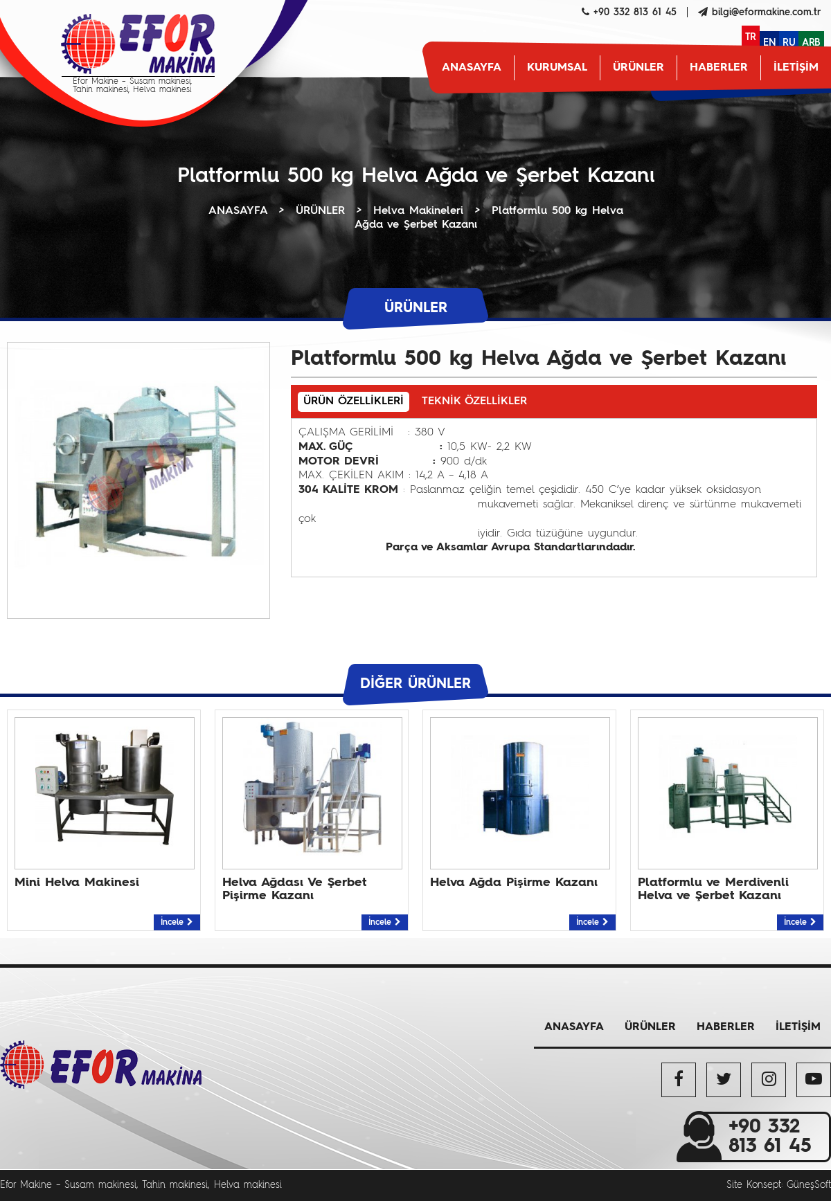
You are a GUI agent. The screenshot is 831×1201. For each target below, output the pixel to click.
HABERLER (719, 67)
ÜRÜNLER (638, 67)
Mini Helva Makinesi (77, 882)
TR (750, 37)
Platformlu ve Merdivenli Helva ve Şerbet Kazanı (713, 889)
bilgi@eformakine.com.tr (766, 12)
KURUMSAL (557, 67)
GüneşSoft (809, 1185)
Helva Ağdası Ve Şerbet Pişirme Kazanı (294, 889)
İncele (177, 923)
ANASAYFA (471, 67)
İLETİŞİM (796, 67)
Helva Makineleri (418, 211)
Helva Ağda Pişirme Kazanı (514, 882)
